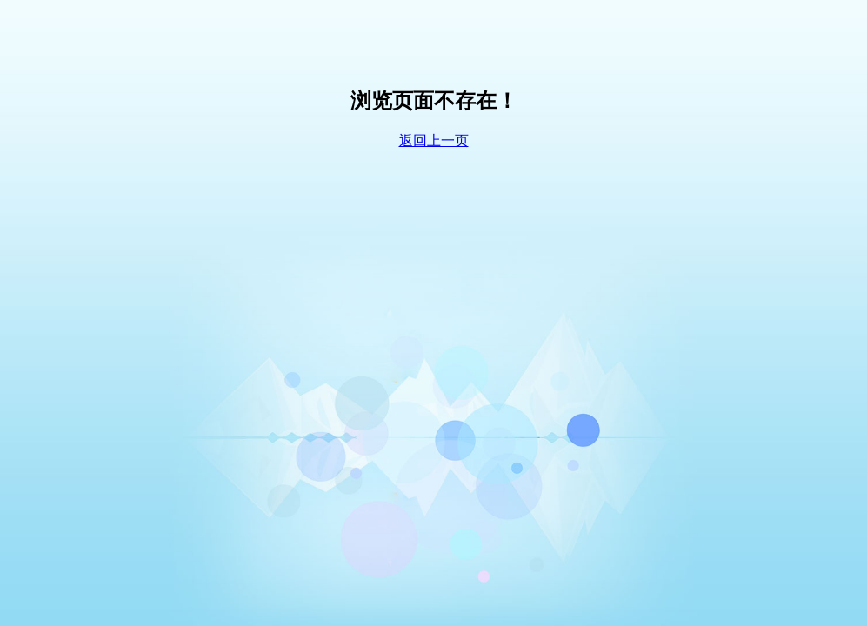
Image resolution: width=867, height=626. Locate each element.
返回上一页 (434, 140)
